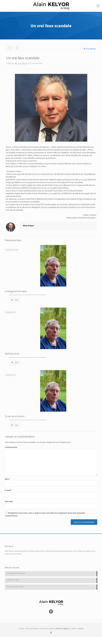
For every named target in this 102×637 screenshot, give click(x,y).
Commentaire (11, 447)
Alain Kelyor (22, 63)
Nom (7, 479)
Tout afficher (89, 49)
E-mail (8, 490)
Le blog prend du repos (16, 291)
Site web (9, 501)
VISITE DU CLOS (12, 353)
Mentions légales (62, 628)
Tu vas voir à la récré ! (15, 416)
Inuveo (80, 628)
